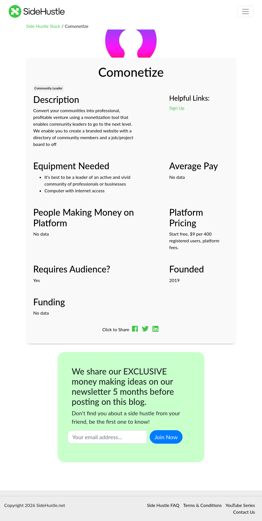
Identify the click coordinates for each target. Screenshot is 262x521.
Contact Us (244, 512)
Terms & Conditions (202, 505)
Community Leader (48, 88)
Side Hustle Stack (43, 26)
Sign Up (176, 107)
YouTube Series (240, 505)
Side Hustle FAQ (163, 505)
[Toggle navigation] (245, 11)
